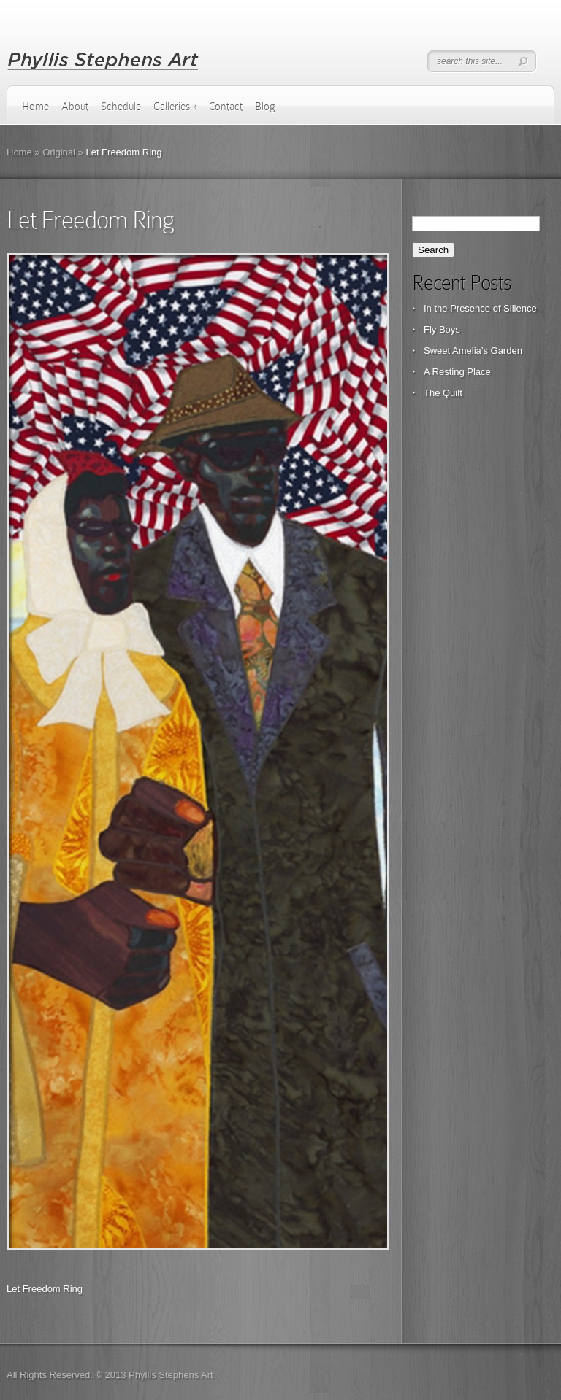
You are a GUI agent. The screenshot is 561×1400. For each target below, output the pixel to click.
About (74, 106)
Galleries (174, 106)
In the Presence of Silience (480, 308)
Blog (265, 106)
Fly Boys (442, 329)
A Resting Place (457, 371)
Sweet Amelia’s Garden (473, 350)
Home (35, 106)
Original (58, 152)
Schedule (121, 106)
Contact (226, 106)
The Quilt (443, 392)
